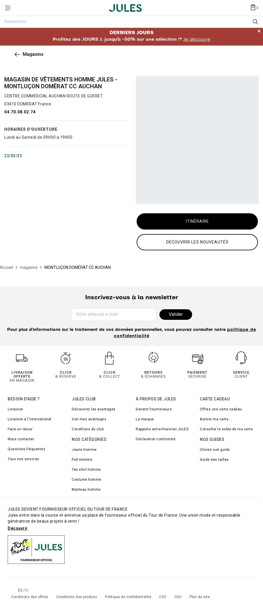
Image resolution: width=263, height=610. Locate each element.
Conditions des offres (29, 597)
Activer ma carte (214, 419)
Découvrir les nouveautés (197, 242)
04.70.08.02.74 (20, 112)
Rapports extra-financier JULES (162, 429)
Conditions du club (88, 429)
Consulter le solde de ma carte (226, 429)
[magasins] (29, 267)
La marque (145, 419)
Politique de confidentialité (128, 597)
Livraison (15, 409)
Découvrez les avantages (94, 409)
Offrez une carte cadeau (221, 409)
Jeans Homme (84, 450)
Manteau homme (86, 490)
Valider (176, 314)
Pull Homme (82, 460)
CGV (163, 597)
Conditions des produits (76, 597)
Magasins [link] (33, 54)
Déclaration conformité (155, 439)
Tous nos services (23, 459)
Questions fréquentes (26, 449)
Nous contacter (21, 439)
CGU (178, 597)
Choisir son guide (215, 450)
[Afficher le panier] (254, 7)
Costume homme (86, 480)
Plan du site (200, 597)
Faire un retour (20, 429)
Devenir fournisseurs (154, 409)
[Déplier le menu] (9, 8)
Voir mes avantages (89, 419)
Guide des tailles (214, 460)
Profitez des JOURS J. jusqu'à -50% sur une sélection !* (131, 36)
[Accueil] (6, 267)
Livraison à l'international (29, 419)
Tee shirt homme (86, 470)
